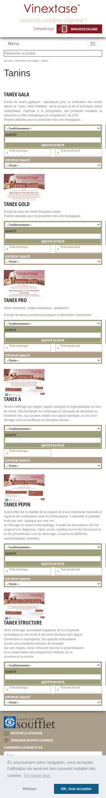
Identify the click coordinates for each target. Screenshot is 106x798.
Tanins (44, 60)
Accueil (8, 60)
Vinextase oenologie (26, 60)
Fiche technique (16, 152)
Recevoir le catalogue (23, 733)
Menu (13, 43)
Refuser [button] (30, 789)
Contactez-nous (44, 28)
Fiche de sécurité (68, 152)
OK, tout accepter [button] (76, 789)
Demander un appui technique (28, 740)
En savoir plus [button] (37, 775)
